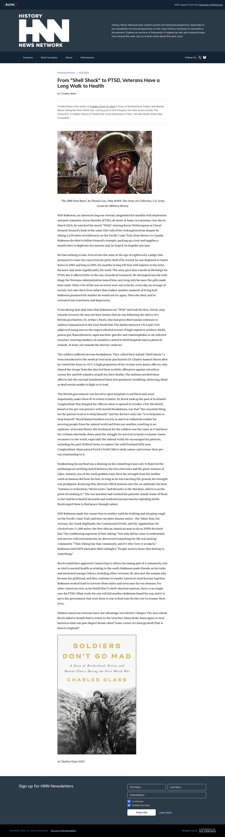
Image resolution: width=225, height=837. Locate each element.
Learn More (165, 812)
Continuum (137, 801)
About (69, 57)
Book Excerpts (49, 57)
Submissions (87, 57)
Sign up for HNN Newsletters (63, 830)
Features (28, 57)
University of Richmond (211, 4)
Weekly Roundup (141, 805)
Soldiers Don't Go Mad (102, 106)
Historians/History (66, 72)
